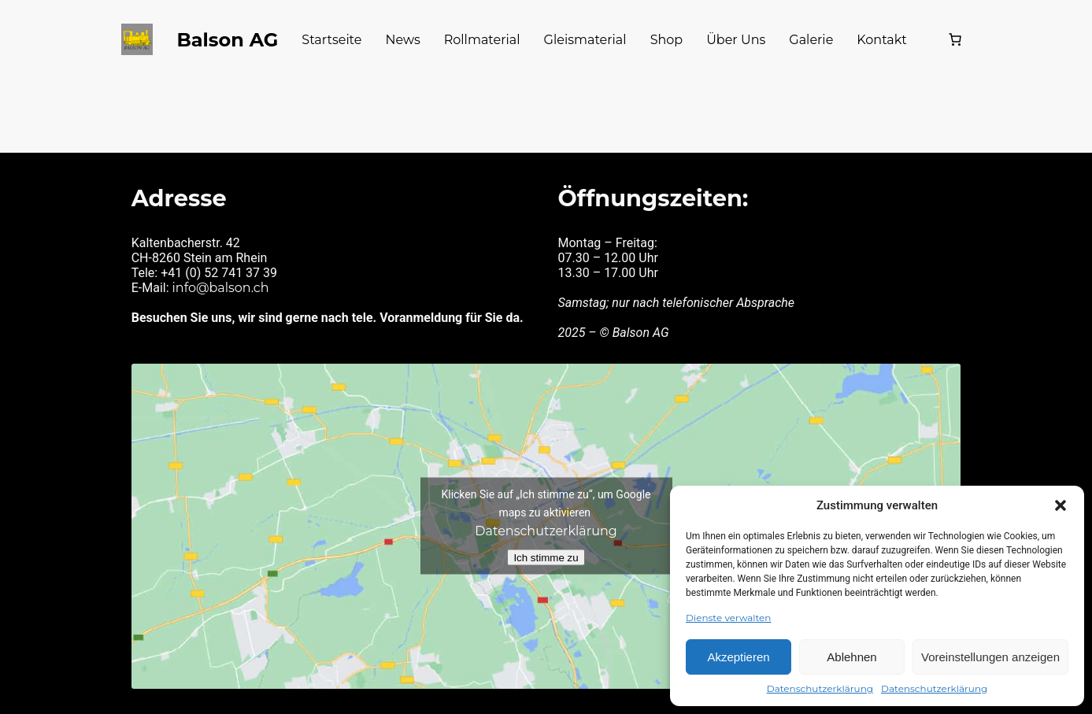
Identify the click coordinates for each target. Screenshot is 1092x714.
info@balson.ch (222, 283)
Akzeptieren (738, 657)
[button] (1060, 505)
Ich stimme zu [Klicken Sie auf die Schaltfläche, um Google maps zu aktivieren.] (545, 551)
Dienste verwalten (728, 617)
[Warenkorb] (952, 39)
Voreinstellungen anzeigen (990, 657)
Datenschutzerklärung (820, 688)
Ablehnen (851, 657)
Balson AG (228, 39)
